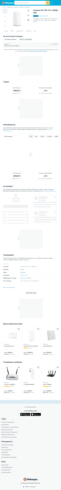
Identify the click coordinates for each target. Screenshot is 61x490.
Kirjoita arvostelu (43, 16)
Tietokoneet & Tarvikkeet (13, 7)
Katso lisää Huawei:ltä (9, 287)
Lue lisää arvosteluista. (49, 191)
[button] (28, 10)
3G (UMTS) (28, 278)
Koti (4, 7)
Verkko (21, 7)
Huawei (22, 269)
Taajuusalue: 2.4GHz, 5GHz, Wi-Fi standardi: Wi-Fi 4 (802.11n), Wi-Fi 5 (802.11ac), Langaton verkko (46, 20)
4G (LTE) (22, 278)
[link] (12, 341)
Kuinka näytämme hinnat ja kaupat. (38, 51)
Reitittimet (27, 7)
